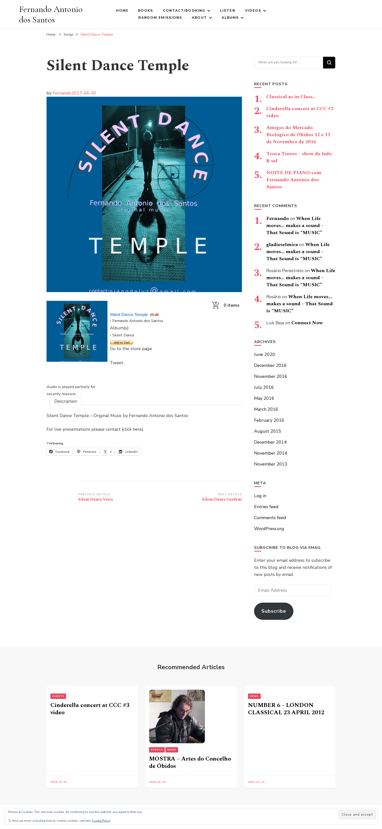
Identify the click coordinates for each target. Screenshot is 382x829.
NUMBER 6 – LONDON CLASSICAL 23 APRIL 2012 (286, 709)
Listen (227, 10)
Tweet (116, 363)
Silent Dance (123, 335)
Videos (253, 10)
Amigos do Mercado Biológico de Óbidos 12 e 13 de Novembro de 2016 (298, 134)
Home (122, 10)
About (199, 17)
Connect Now (307, 322)
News (171, 750)
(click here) (132, 429)
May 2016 (264, 398)
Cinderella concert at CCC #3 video (299, 112)
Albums (230, 17)
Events (58, 696)
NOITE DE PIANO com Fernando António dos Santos (293, 180)
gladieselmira (282, 244)
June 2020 (264, 354)
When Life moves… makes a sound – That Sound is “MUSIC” (295, 225)
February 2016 (269, 420)
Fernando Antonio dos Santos (51, 14)
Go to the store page (131, 349)
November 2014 (270, 453)
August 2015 (267, 431)
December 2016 (270, 365)
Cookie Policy (101, 821)
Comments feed (270, 518)
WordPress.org (269, 529)
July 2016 (264, 387)
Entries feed (266, 507)
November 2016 (270, 376)
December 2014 (270, 442)
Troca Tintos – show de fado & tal (299, 157)
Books (145, 10)
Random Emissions (160, 17)
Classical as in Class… (291, 96)
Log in (260, 496)
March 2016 (266, 409)
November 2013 (270, 464)
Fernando (62, 93)
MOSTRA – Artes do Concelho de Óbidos (190, 762)
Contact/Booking (184, 10)
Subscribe (273, 611)
